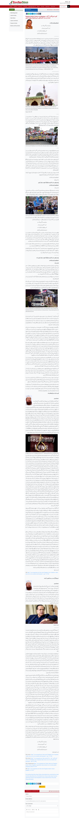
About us (20, 6)
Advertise (47, 6)
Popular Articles (14, 23)
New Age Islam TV (32, 6)
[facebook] (27, 14)
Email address (29, 798)
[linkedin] (32, 14)
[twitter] (30, 14)
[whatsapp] (29, 14)
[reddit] (36, 14)
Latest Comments (14, 20)
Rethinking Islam (14, 12)
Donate (42, 6)
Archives (25, 6)
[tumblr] (40, 14)
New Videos (13, 18)
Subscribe (53, 6)
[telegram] (34, 14)
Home (11, 6)
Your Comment (29, 803)
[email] (38, 14)
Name (27, 794)
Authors (15, 6)
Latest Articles (13, 15)
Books (38, 6)
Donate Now (42, 786)
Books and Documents (15, 25)
